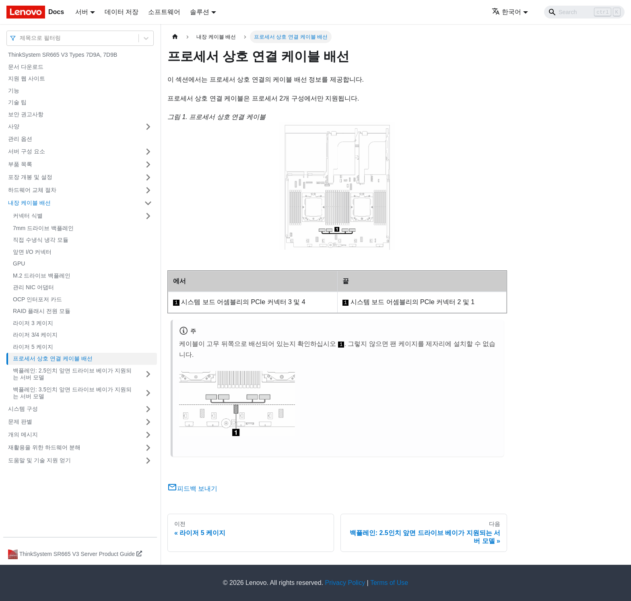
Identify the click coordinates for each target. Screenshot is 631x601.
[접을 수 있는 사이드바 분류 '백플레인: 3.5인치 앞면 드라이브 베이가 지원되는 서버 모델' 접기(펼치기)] (148, 393)
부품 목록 (20, 164)
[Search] (584, 12)
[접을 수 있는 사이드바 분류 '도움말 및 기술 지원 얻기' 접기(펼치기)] (148, 460)
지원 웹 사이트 (26, 78)
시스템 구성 (23, 408)
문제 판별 (20, 421)
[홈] (175, 37)
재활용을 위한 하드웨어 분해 (44, 447)
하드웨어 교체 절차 (32, 190)
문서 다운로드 (25, 67)
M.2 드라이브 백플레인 (41, 275)
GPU (19, 263)
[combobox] (20, 38)
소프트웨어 (164, 11)
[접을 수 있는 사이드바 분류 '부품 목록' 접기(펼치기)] (148, 164)
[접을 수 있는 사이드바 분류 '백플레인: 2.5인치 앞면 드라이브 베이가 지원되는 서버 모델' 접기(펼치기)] (148, 374)
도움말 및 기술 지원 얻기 (39, 460)
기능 (13, 90)
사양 (13, 126)
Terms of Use (389, 582)
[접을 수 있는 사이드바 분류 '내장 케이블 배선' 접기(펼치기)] (148, 203)
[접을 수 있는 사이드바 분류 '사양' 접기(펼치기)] (148, 126)
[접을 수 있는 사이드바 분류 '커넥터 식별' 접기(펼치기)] (148, 216)
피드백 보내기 (192, 488)
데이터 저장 (121, 11)
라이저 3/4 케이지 (35, 334)
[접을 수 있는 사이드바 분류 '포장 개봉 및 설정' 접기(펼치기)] (148, 177)
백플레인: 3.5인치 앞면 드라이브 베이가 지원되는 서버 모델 (72, 393)
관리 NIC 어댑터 (33, 287)
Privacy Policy (345, 582)
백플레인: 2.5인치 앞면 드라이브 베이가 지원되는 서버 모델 (72, 374)
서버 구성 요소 (26, 151)
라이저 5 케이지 (33, 347)
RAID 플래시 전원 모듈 (41, 311)
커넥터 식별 (28, 215)
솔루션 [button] (199, 11)
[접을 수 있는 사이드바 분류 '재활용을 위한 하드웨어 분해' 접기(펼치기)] (148, 447)
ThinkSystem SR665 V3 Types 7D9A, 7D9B (62, 54)
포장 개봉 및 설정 (30, 177)
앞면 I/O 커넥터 (32, 252)
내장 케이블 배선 (29, 203)
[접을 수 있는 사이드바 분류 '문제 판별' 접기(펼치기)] (148, 422)
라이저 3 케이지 (33, 323)
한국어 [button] (506, 11)
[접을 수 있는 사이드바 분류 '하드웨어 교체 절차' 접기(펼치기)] (148, 190)
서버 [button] (81, 11)
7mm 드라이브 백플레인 (43, 228)
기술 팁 (17, 102)
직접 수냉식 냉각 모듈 (40, 240)
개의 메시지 (23, 434)
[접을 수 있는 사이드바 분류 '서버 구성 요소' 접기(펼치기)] (148, 151)
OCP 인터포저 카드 (37, 299)
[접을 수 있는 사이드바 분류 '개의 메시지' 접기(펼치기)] (148, 434)
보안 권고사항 (25, 114)
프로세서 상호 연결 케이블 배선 (53, 358)
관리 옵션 (20, 139)
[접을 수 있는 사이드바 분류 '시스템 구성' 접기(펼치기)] (148, 409)
